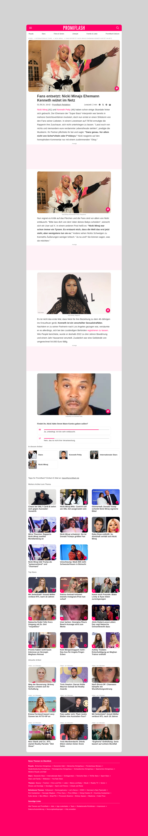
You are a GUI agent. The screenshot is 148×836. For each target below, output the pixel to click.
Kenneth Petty (63, 109)
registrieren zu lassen (97, 330)
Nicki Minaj (42, 109)
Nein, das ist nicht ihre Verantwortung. (59, 440)
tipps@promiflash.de (70, 478)
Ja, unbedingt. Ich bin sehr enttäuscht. (60, 432)
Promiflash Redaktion (61, 105)
